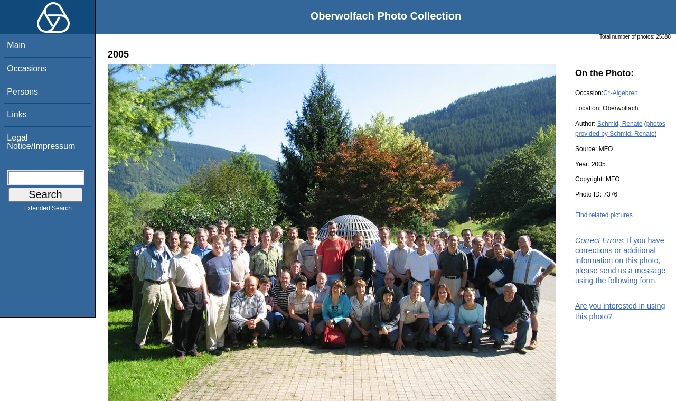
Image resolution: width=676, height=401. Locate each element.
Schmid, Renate (619, 123)
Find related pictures (604, 215)
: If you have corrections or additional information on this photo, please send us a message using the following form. (620, 260)
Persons (22, 91)
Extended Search (47, 210)
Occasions (26, 68)
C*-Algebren (620, 93)
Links (16, 114)
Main (16, 45)
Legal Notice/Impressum (41, 142)
